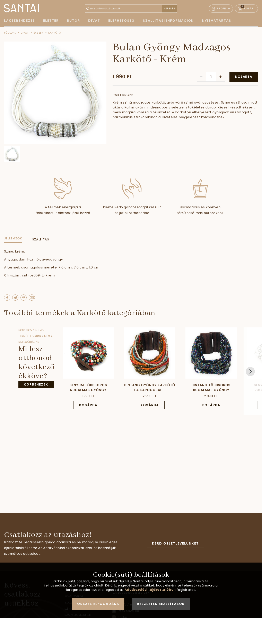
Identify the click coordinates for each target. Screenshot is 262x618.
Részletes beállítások (161, 603)
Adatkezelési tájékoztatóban (150, 590)
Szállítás (40, 239)
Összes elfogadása (98, 603)
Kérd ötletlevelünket (175, 543)
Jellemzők (13, 238)
